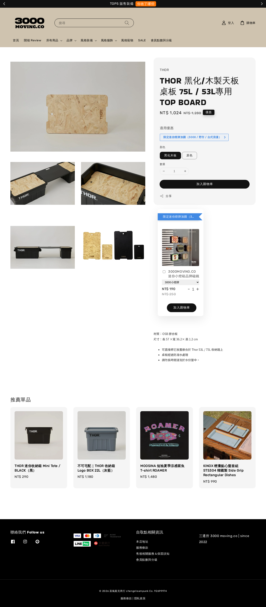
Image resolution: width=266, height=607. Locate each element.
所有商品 (52, 40)
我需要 (165, 4)
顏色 (162, 147)
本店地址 (142, 541)
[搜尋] (127, 23)
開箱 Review (32, 40)
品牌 (69, 40)
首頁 (16, 40)
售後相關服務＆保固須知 (153, 553)
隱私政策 (140, 598)
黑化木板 (170, 155)
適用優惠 (167, 128)
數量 (162, 164)
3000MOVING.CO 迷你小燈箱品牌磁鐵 (180, 274)
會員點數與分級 (161, 40)
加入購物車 (204, 184)
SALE (142, 40)
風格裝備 (87, 40)
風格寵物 (127, 40)
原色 (189, 155)
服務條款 (142, 547)
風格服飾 (107, 40)
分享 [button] (166, 196)
